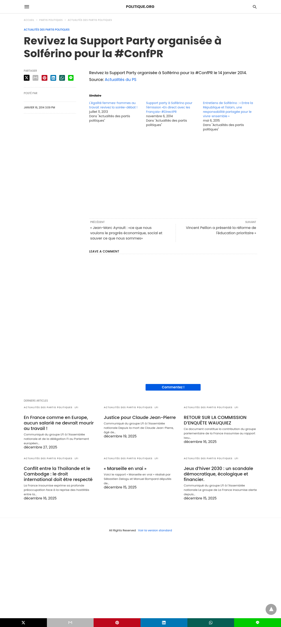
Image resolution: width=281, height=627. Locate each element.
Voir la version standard (155, 530)
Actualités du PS (121, 79)
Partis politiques (51, 20)
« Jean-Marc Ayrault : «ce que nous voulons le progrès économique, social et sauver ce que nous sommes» (126, 233)
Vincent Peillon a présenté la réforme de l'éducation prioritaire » (221, 230)
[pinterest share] (44, 78)
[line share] (71, 78)
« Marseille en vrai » (125, 468)
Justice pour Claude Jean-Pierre (140, 417)
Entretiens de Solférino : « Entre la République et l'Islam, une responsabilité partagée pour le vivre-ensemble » (228, 109)
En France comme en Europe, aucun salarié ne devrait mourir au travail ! (59, 422)
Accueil (29, 20)
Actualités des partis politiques (90, 20)
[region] (173, 174)
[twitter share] (27, 78)
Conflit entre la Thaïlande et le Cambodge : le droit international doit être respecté (58, 474)
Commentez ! (173, 387)
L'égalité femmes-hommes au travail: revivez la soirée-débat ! (113, 105)
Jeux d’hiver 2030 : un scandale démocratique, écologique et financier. (218, 474)
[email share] (35, 78)
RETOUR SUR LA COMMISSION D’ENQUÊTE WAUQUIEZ (215, 420)
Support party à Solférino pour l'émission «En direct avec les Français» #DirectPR (169, 107)
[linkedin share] (53, 78)
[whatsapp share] (62, 78)
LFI (76, 407)
